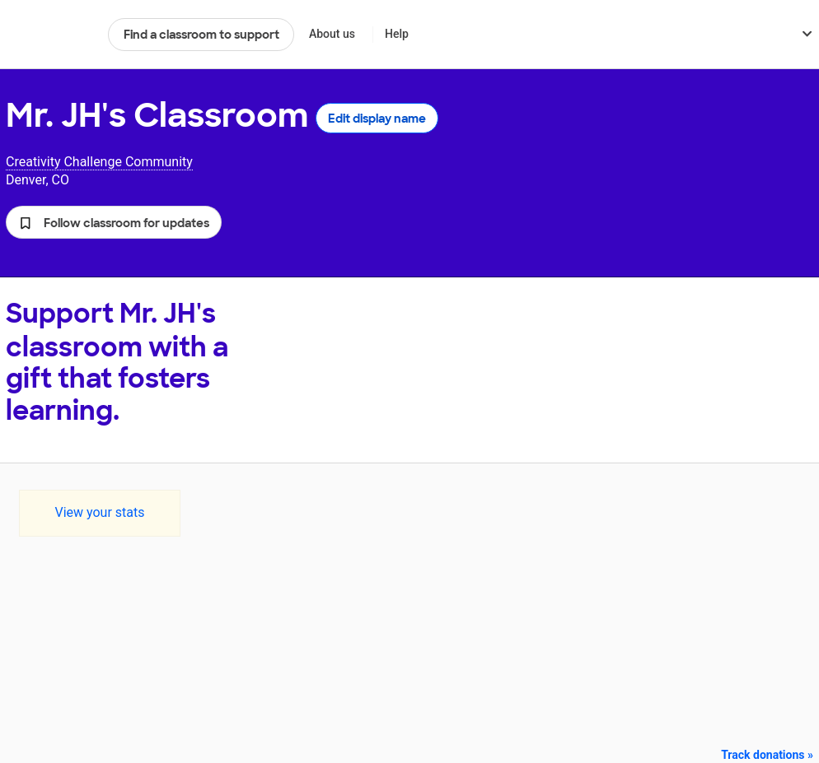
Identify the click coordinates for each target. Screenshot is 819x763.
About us (332, 33)
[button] (114, 222)
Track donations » (767, 754)
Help (397, 33)
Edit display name (377, 118)
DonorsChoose (50, 34)
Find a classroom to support (201, 34)
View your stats (99, 512)
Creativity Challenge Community (99, 162)
